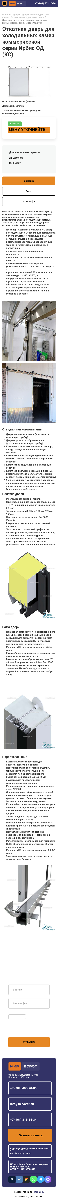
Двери (16, 14)
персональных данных (19, 1031)
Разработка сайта (23, 1192)
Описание (29, 181)
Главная (6, 14)
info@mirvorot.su (22, 1104)
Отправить (29, 1042)
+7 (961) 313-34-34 (23, 1119)
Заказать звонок (31, 1135)
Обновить (14, 1013)
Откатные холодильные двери (27, 17)
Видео (29, 191)
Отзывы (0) (29, 201)
